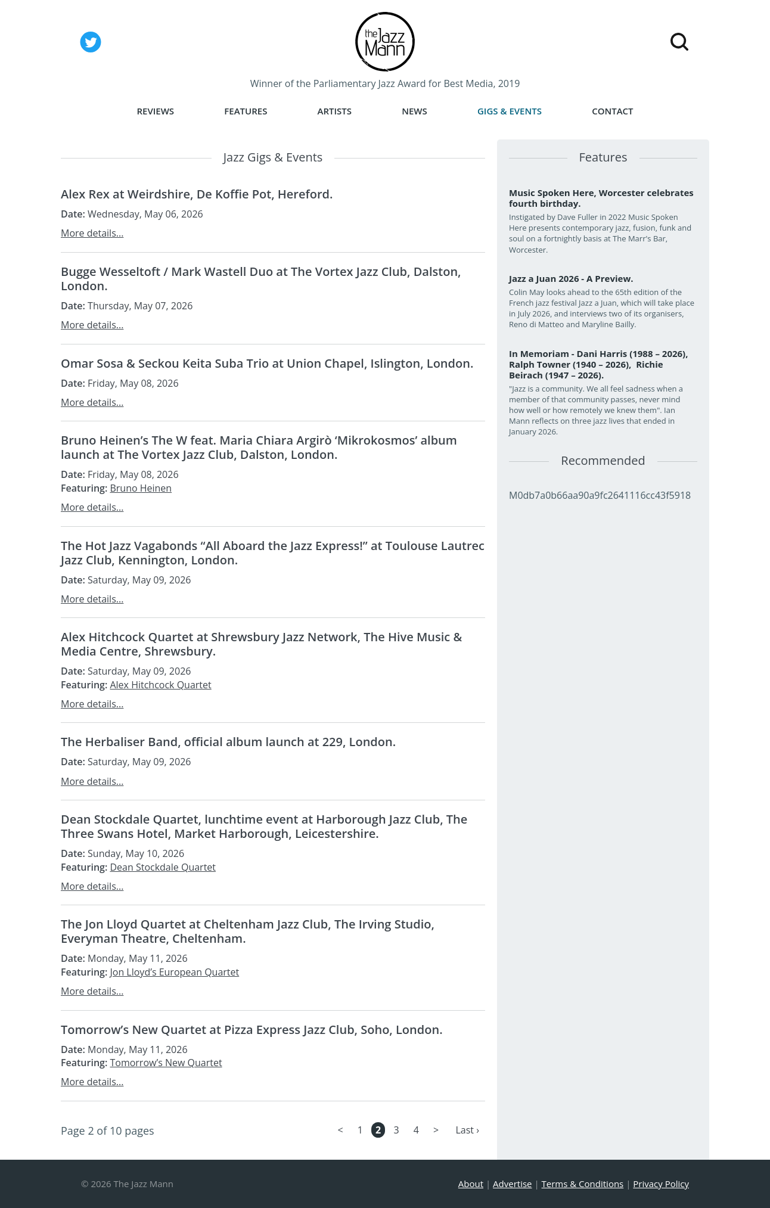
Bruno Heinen (141, 488)
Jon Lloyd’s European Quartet (174, 972)
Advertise (512, 1184)
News (414, 111)
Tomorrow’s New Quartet (166, 1062)
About (470, 1184)
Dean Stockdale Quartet (163, 867)
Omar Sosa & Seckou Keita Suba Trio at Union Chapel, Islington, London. (267, 363)
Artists (335, 111)
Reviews (155, 111)
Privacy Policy (661, 1184)
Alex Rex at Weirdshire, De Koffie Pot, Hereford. (197, 194)
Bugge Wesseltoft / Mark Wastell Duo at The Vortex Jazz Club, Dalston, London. (261, 278)
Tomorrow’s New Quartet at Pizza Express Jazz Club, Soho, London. (252, 1029)
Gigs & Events (509, 111)
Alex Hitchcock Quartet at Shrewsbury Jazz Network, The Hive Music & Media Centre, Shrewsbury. (261, 644)
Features (245, 111)
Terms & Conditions (583, 1184)
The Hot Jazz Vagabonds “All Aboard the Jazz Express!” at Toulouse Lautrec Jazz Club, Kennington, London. (273, 553)
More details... (92, 233)
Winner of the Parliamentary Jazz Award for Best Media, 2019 (385, 83)
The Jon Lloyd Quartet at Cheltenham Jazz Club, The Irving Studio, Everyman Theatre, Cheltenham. (247, 931)
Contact (612, 111)
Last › (467, 1129)
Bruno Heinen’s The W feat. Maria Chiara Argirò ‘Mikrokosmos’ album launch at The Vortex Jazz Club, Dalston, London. (259, 447)
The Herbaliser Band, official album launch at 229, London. (228, 742)
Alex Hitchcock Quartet (160, 684)
